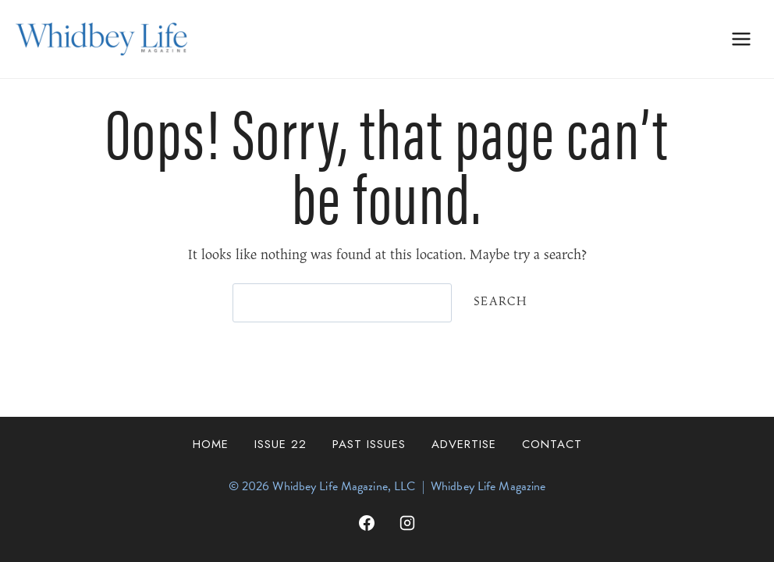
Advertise (463, 444)
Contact (552, 444)
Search (500, 301)
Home (211, 444)
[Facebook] (366, 523)
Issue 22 (280, 444)
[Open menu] (740, 38)
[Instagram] (407, 523)
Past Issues (369, 444)
